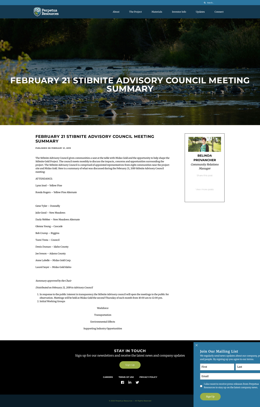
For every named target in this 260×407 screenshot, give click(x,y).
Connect (219, 11)
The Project (135, 11)
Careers (108, 377)
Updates (200, 11)
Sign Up (130, 364)
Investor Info (179, 11)
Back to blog (204, 194)
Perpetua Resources (123, 401)
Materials (157, 11)
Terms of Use (126, 377)
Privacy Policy (148, 377)
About (116, 11)
